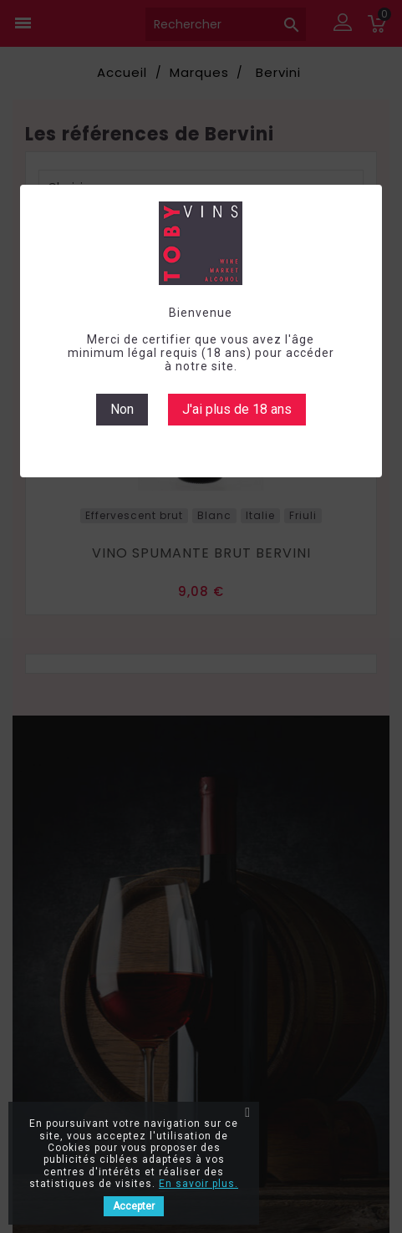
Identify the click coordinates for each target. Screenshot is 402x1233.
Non (122, 409)
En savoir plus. (198, 1184)
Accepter (134, 1206)
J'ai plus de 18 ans (237, 409)
